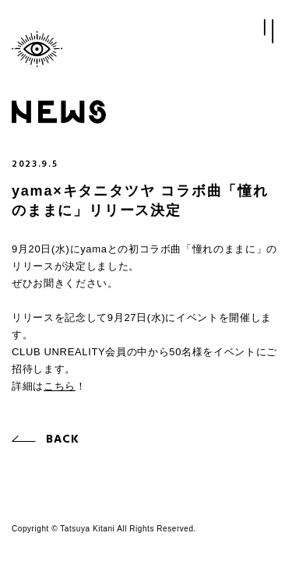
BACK (63, 439)
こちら (60, 386)
